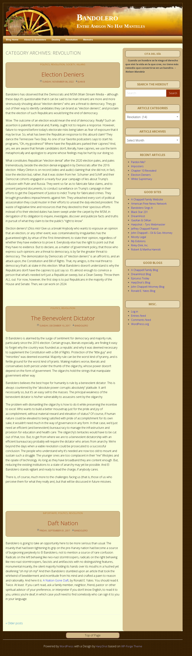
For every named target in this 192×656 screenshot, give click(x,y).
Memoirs (88, 39)
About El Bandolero (35, 39)
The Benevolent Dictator (63, 318)
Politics (44, 64)
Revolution (71, 39)
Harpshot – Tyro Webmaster (148, 224)
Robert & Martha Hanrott (146, 249)
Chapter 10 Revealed (143, 170)
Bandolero (97, 17)
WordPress (65, 646)
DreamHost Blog (141, 274)
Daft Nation (63, 523)
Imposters (137, 166)
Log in (134, 311)
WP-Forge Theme (132, 646)
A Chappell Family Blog (144, 270)
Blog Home (12, 39)
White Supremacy (141, 179)
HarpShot (101, 646)
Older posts (14, 623)
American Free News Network (149, 203)
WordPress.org (140, 324)
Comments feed (141, 320)
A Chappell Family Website (147, 199)
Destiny (56, 39)
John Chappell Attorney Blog (147, 286)
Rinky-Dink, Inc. (139, 245)
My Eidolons (138, 241)
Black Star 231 (139, 212)
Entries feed (138, 315)
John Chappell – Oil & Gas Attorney (151, 233)
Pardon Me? (138, 162)
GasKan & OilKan (141, 220)
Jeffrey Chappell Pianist (144, 228)
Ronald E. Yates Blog (143, 291)
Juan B (83, 81)
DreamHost (138, 216)
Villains (82, 64)
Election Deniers (62, 74)
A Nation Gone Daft (56, 580)
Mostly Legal (138, 237)
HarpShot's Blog (140, 282)
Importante (49, 513)
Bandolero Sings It (142, 207)
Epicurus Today (140, 278)
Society (71, 64)
